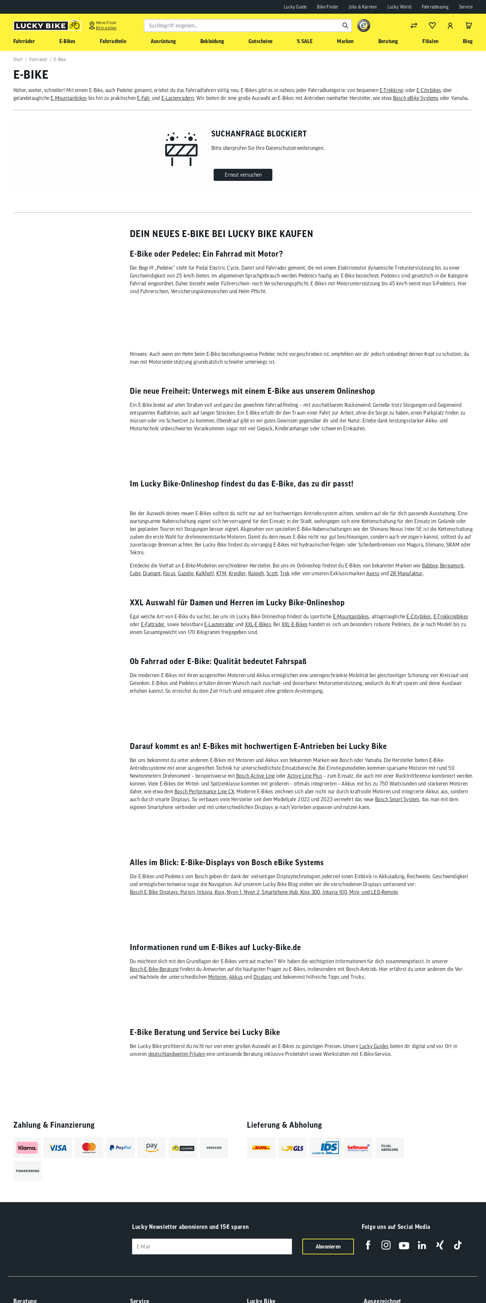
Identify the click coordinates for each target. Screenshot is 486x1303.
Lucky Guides (373, 1082)
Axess (372, 585)
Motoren (217, 1007)
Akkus (236, 1007)
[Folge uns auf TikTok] (457, 1281)
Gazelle (185, 585)
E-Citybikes (429, 90)
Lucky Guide (295, 6)
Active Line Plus (304, 794)
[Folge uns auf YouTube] (404, 1281)
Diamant (151, 585)
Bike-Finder (327, 6)
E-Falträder (152, 636)
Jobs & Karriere (363, 6)
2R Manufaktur (406, 585)
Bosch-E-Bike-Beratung (154, 999)
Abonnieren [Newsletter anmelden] (328, 1282)
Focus (169, 585)
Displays (262, 1007)
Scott (272, 585)
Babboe (430, 577)
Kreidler (237, 585)
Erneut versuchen (243, 175)
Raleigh (256, 585)
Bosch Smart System (397, 817)
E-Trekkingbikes (450, 628)
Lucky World (399, 6)
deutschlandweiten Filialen (176, 1090)
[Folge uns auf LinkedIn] (422, 1281)
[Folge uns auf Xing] (439, 1281)
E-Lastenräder (219, 636)
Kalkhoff (205, 585)
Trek (285, 585)
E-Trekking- (392, 90)
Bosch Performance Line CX (204, 809)
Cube (135, 585)
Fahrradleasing (435, 6)
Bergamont (451, 577)
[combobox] (248, 25)
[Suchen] (345, 25)
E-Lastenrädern (177, 98)
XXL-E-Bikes (258, 636)
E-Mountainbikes (69, 98)
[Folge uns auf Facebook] (368, 1281)
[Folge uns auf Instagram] (386, 1281)
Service (466, 6)
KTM (221, 585)
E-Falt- (143, 98)
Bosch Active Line (255, 794)
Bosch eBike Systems (416, 98)
